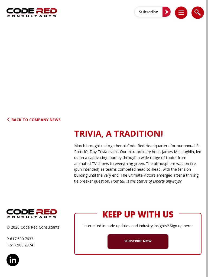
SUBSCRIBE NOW (138, 241)
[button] (184, 12)
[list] (181, 12)
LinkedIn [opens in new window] (12, 259)
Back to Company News (33, 119)
